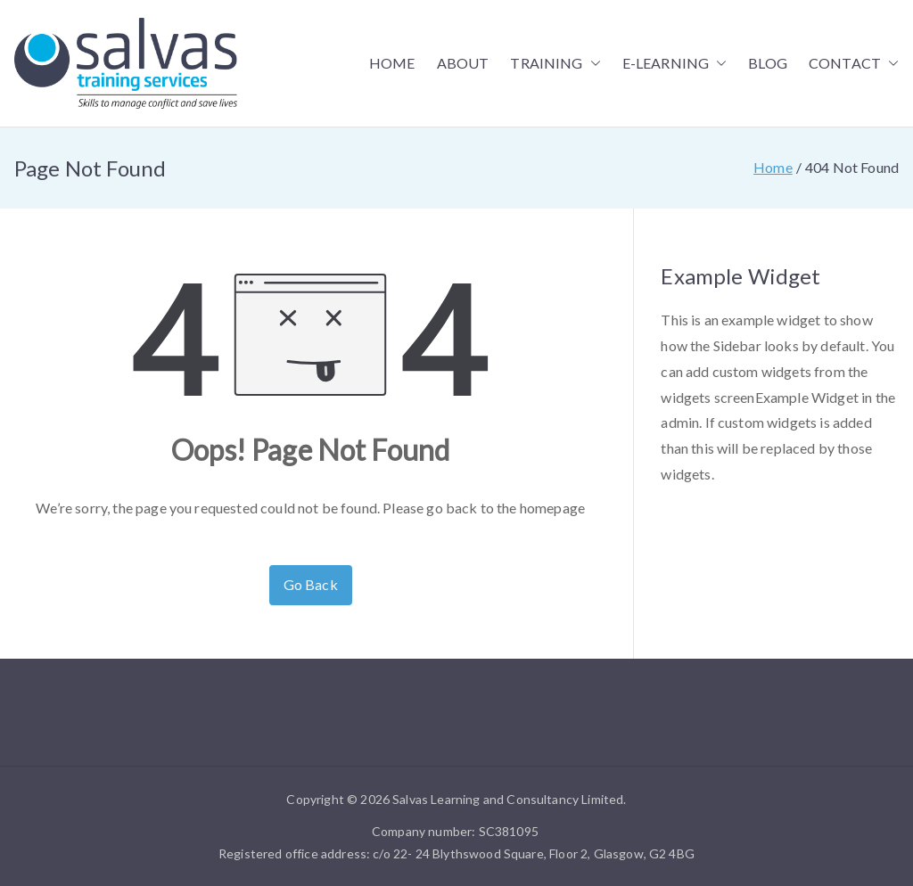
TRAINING (555, 64)
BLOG (767, 62)
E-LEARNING (675, 64)
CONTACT (854, 64)
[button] (592, 64)
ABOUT (463, 62)
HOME (392, 62)
